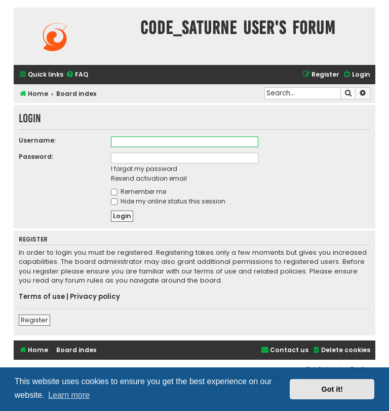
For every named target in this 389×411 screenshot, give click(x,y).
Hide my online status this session (168, 201)
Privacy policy (95, 296)
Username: (37, 140)
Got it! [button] (332, 389)
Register (34, 320)
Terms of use (42, 296)
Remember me (138, 191)
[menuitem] (77, 75)
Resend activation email (149, 178)
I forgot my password (144, 169)
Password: (36, 156)
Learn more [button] (69, 395)
